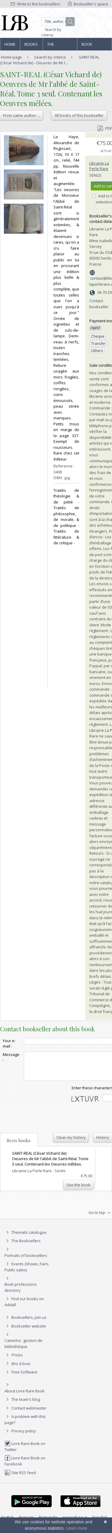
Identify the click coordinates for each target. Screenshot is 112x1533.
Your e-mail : (9, 1043)
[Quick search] (58, 21)
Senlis (95, 175)
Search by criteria (51, 32)
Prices (17, 1360)
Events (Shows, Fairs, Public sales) (26, 1272)
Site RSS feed (20, 1478)
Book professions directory (94, 45)
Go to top (100, 1218)
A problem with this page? (25, 1425)
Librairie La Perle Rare (99, 165)
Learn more (77, 1528)
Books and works (31, 45)
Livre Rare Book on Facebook (24, 1466)
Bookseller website (25, 1331)
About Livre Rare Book (24, 1396)
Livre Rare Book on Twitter (24, 1452)
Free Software (24, 1377)
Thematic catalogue (25, 1238)
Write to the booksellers (35, 4)
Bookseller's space (88, 4)
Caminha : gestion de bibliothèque (23, 1349)
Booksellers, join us (25, 1323)
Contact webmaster (25, 1413)
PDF (104, 128)
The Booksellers (60, 45)
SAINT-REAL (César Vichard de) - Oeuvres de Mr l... (49, 59)
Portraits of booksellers (25, 1261)
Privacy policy (20, 1436)
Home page (10, 45)
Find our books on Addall (24, 1307)
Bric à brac (21, 1369)
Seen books (18, 1146)
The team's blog (22, 1405)
